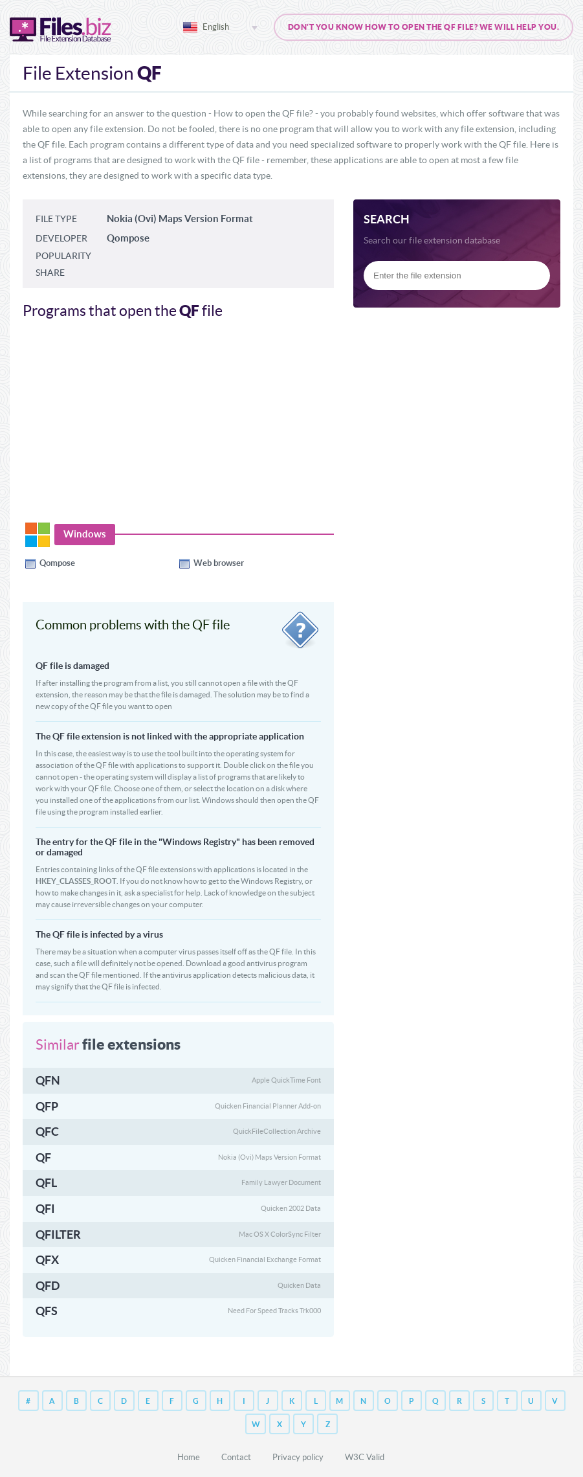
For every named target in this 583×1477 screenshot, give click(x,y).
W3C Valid (364, 1457)
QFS (47, 1311)
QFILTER (58, 1234)
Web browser (218, 563)
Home (188, 1457)
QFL (46, 1182)
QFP (47, 1106)
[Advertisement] (131, 427)
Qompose (57, 563)
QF (43, 1157)
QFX (47, 1260)
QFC (47, 1131)
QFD (48, 1285)
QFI (45, 1208)
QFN (48, 1080)
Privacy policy (298, 1457)
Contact (236, 1457)
